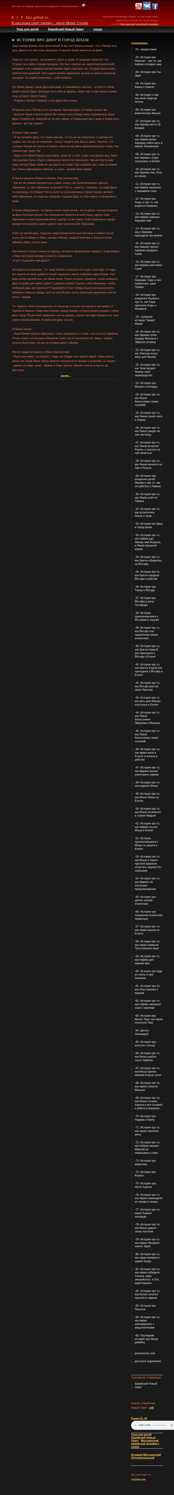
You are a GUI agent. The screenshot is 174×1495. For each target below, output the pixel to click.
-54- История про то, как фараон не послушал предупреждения (147, 883)
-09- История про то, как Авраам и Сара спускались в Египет (147, 158)
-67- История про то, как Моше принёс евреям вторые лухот (148, 1072)
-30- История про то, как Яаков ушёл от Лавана (147, 498)
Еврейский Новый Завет (66, 29)
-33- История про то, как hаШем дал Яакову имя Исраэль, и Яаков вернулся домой (148, 542)
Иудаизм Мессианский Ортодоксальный (146, 1456)
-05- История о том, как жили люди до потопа (147, 98)
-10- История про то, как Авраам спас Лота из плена (148, 173)
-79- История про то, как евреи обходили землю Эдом (147, 1243)
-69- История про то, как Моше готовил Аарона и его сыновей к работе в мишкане (148, 1103)
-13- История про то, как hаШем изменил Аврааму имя (147, 217)
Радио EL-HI (139, 1418)
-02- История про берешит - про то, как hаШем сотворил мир (148, 61)
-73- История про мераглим (145, 1162)
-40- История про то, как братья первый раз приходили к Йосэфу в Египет (147, 651)
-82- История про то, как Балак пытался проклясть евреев (147, 1294)
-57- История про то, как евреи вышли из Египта (147, 930)
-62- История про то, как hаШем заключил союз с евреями (148, 1004)
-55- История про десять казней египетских (145, 900)
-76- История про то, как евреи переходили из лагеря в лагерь (148, 1198)
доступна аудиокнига (148, 1361)
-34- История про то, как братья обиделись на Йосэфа (148, 560)
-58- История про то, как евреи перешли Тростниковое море (147, 945)
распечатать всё (145, 1353)
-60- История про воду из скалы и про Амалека (148, 975)
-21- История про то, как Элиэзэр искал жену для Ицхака (147, 353)
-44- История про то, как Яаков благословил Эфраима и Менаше (147, 717)
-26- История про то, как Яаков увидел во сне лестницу (147, 431)
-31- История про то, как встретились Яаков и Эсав (147, 512)
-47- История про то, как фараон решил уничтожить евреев (147, 771)
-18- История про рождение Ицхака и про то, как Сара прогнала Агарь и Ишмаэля (147, 301)
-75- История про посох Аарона (145, 1185)
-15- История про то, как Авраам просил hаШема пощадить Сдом (147, 248)
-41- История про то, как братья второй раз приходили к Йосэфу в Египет (149, 669)
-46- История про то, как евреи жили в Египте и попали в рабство (147, 754)
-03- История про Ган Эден (148, 74)
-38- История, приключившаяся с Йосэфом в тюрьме (147, 616)
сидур (97, 29)
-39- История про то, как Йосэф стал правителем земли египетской (147, 633)
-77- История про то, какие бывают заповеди (147, 1213)
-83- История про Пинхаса (145, 1307)
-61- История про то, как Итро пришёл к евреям (147, 989)
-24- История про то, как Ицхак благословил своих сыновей (147, 399)
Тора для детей (27, 29)
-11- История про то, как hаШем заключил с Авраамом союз (148, 187)
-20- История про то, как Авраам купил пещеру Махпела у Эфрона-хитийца (147, 336)
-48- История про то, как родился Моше (147, 784)
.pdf (151, 1407)
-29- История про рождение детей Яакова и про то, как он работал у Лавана (148, 481)
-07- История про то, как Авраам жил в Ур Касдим (148, 125)
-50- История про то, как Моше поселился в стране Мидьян (148, 812)
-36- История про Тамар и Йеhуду (145, 588)
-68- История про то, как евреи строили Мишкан (147, 1086)
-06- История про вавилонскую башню (147, 111)
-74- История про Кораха (145, 1174)
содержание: (139, 43)
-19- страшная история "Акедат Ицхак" (145, 320)
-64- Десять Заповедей (142, 1032)
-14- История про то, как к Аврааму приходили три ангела (148, 232)
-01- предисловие (146, 49)
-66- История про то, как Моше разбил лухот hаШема (147, 1057)
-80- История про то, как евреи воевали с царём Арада (147, 1258)
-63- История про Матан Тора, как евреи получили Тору (149, 1019)
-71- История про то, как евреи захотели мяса (147, 1131)
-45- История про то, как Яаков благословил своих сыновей (147, 736)
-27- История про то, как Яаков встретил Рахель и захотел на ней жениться (147, 447)
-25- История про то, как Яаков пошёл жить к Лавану (149, 416)
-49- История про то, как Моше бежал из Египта (147, 797)
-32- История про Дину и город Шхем (149, 525)
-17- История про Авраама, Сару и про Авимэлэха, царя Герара (148, 281)
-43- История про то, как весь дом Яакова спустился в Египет (147, 701)
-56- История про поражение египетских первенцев (149, 915)
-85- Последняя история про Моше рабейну (146, 1339)
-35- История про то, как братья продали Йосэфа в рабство (147, 575)
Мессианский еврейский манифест (139, 24)
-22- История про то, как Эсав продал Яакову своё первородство (147, 370)
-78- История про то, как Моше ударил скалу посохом (147, 1228)
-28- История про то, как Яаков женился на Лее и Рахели (148, 464)
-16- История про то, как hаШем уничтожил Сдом (148, 265)
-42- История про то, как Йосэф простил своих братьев (147, 686)
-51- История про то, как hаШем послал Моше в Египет (147, 827)
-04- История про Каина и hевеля (145, 85)
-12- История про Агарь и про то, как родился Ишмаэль (146, 202)
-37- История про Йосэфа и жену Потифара (145, 601)
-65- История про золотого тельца (145, 1043)
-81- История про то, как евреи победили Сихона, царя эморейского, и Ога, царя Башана (147, 1276)
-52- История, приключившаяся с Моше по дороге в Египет (146, 843)
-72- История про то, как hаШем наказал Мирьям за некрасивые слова (147, 1147)
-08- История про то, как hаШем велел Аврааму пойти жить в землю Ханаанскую (148, 141)
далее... (66, 375)
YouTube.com (138, 1479)
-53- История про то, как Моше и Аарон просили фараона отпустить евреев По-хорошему (148, 863)
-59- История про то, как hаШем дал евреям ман (147, 960)
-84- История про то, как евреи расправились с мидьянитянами (147, 1322)
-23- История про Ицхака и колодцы (146, 385)
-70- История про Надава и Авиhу (145, 1118)
